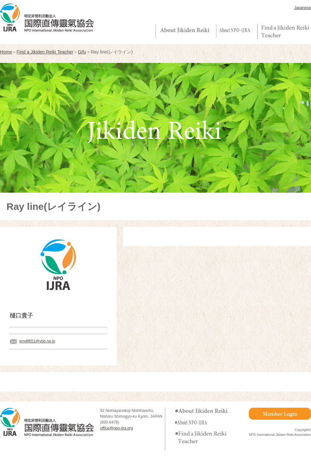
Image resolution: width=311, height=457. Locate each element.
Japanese (302, 8)
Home (6, 51)
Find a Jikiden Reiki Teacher (45, 51)
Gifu (82, 51)
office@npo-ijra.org (116, 428)
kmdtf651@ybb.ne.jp (37, 341)
